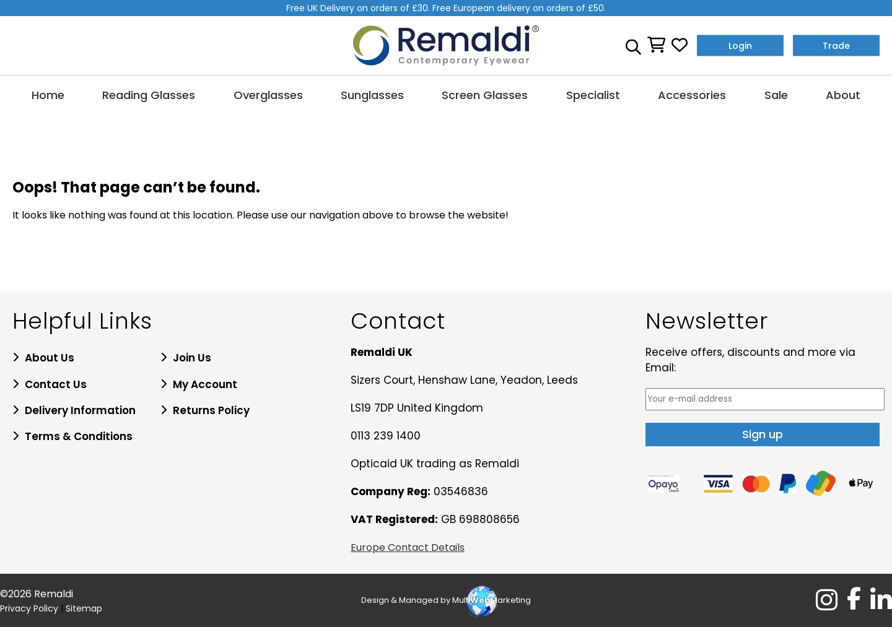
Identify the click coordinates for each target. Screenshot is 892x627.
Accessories (692, 95)
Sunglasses (372, 95)
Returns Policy (211, 410)
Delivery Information (80, 410)
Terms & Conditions (79, 436)
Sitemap (84, 608)
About (843, 95)
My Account (205, 384)
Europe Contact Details (408, 547)
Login (740, 45)
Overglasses (268, 95)
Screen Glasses (485, 95)
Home (48, 95)
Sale (776, 95)
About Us (49, 357)
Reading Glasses (148, 95)
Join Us (192, 357)
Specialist (593, 95)
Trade (836, 45)
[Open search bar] (633, 45)
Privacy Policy (29, 608)
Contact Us (56, 384)
